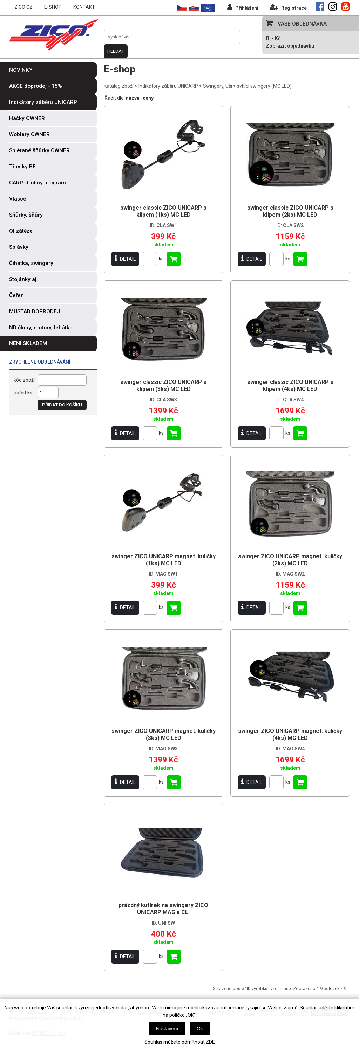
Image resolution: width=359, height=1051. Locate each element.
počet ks (23, 392)
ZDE (210, 1042)
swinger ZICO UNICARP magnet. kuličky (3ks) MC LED (163, 734)
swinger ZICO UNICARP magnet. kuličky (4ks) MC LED (290, 734)
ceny (148, 98)
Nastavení (167, 1028)
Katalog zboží (119, 86)
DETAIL (125, 259)
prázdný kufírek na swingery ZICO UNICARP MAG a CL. (163, 909)
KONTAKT (84, 7)
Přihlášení (242, 7)
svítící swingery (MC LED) (264, 86)
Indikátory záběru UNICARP (168, 86)
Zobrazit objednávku (290, 46)
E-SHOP (53, 7)
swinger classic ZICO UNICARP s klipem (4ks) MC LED (290, 385)
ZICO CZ (23, 7)
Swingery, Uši (217, 86)
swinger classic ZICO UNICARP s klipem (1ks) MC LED (163, 211)
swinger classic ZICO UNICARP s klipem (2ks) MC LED (290, 211)
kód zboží (24, 380)
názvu (133, 98)
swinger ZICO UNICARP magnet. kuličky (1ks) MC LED (163, 560)
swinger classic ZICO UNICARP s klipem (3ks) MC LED (163, 385)
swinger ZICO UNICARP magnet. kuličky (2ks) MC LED (290, 560)
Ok (200, 1028)
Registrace (288, 7)
